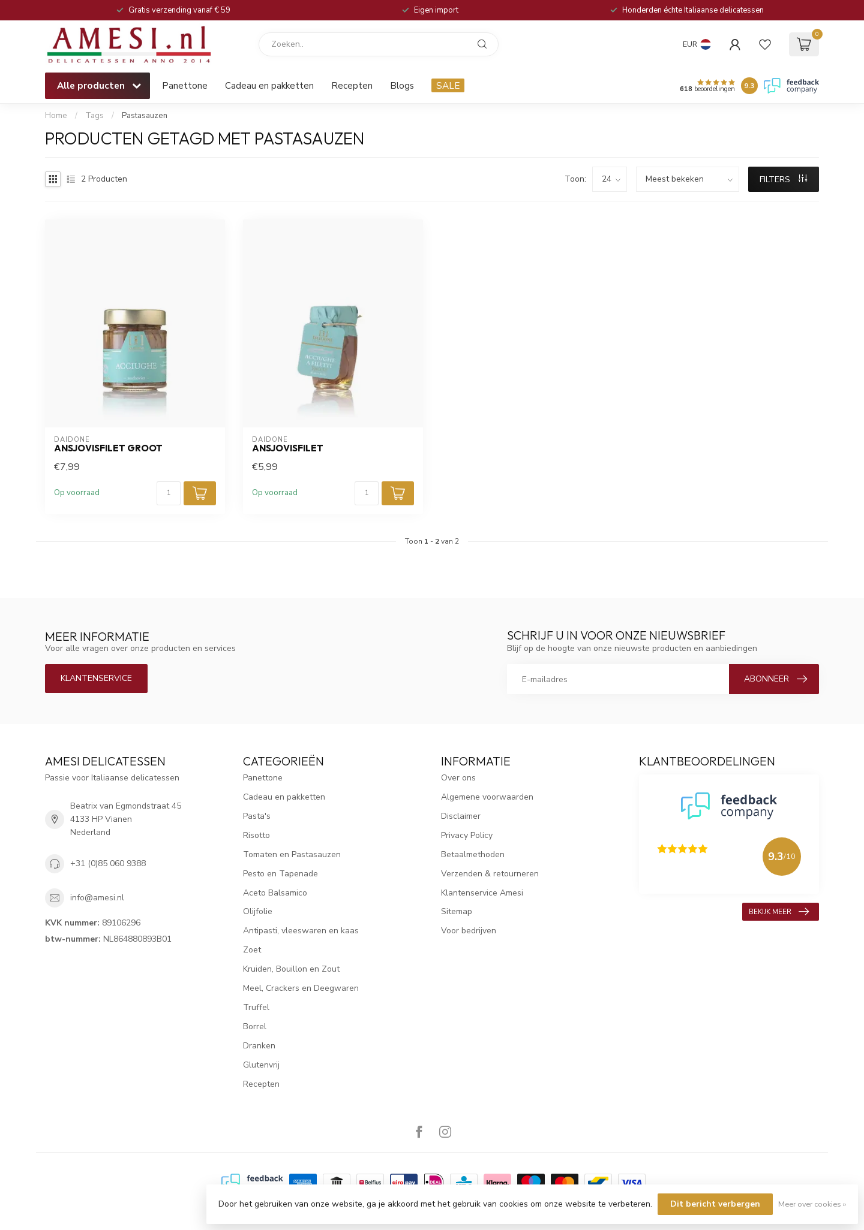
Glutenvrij (261, 1065)
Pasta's (257, 816)
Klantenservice (96, 678)
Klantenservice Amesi (482, 893)
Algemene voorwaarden (487, 797)
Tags (94, 115)
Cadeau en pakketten (269, 85)
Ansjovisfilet (287, 448)
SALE (448, 85)
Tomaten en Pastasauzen (292, 854)
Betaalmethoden (473, 854)
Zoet (252, 949)
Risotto (256, 835)
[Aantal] (169, 493)
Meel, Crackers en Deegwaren (301, 988)
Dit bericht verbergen (715, 1204)
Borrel (254, 1026)
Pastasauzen (144, 115)
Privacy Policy (467, 835)
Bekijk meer (779, 912)
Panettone (185, 85)
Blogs (402, 85)
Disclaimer (461, 816)
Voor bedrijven (468, 930)
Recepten (352, 85)
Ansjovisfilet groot (108, 448)
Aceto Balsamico (275, 893)
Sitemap (456, 911)
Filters (783, 179)
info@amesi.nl (97, 897)
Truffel (256, 1007)
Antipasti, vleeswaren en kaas (301, 930)
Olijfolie (257, 911)
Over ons (458, 777)
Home (56, 115)
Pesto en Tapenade (280, 873)
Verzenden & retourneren (490, 873)
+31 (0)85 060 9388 (108, 863)
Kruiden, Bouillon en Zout (291, 969)
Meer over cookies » (812, 1204)
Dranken (259, 1045)
